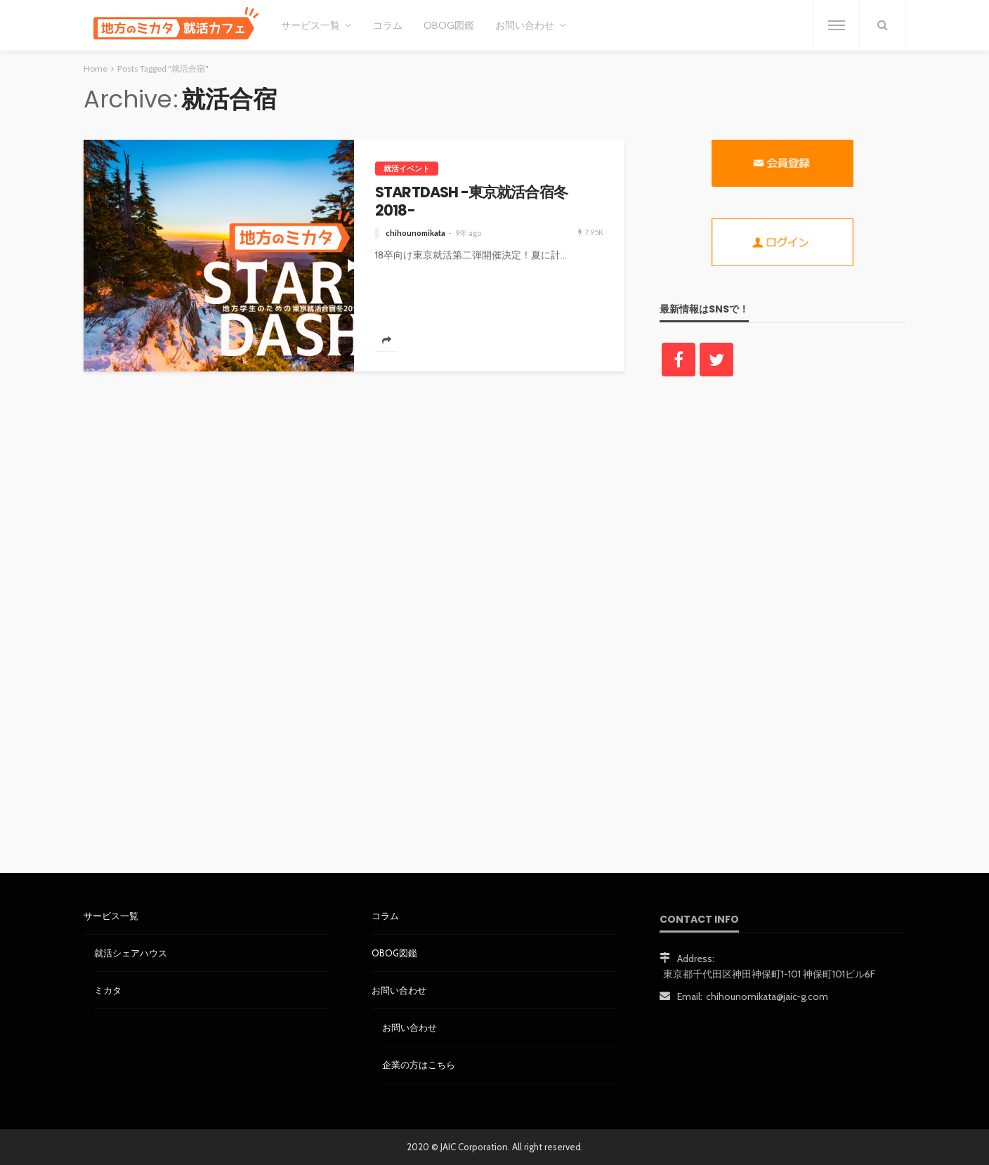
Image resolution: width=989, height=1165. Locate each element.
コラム (387, 25)
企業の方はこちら (418, 1064)
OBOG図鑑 (449, 25)
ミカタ (108, 990)
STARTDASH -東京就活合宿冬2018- (471, 202)
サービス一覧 (310, 25)
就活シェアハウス (130, 953)
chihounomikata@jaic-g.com (767, 996)
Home (95, 68)
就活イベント (407, 168)
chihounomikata (415, 232)
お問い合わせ (524, 25)
